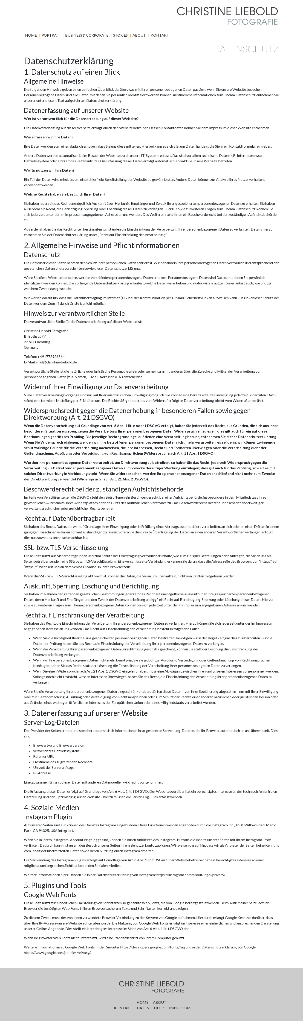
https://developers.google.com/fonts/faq (152, 947)
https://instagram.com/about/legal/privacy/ (190, 874)
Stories (120, 35)
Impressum (180, 1008)
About (139, 35)
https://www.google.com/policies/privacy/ (57, 952)
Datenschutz (150, 1008)
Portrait (51, 35)
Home (31, 35)
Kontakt (160, 35)
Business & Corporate (86, 35)
